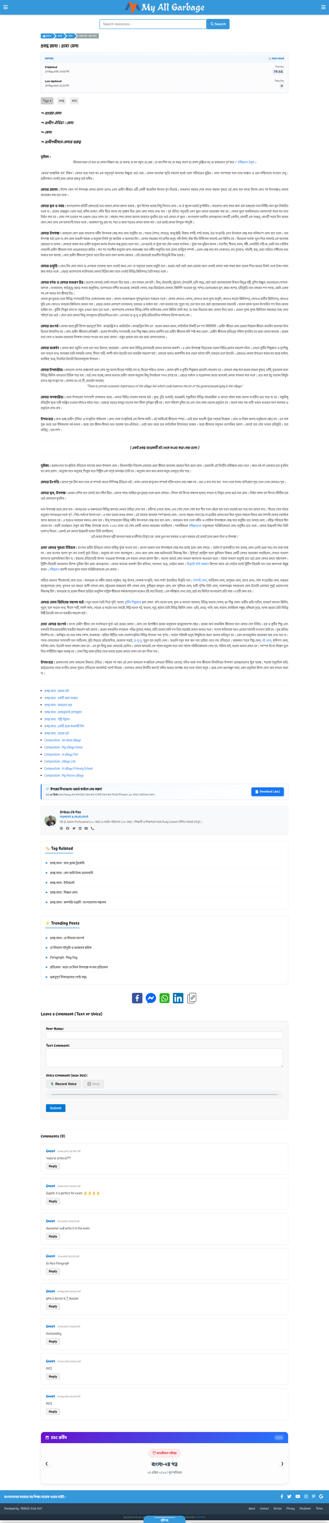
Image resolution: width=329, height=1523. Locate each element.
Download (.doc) (267, 791)
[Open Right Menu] (323, 7)
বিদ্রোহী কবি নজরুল (198, 563)
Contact (264, 1511)
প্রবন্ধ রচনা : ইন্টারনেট (59, 882)
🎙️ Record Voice (63, 1086)
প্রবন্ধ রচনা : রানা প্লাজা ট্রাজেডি (65, 862)
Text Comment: (164, 1056)
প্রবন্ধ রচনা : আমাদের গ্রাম (58, 704)
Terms (319, 1511)
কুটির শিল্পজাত (133, 601)
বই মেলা (266, 640)
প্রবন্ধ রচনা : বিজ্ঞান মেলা (61, 892)
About (251, 1511)
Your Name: (164, 1031)
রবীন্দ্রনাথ (54, 569)
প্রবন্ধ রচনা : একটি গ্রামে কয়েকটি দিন (64, 725)
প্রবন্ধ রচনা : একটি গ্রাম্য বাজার (61, 697)
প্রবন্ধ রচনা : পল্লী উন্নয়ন (57, 718)
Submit (55, 1110)
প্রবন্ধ (60, 35)
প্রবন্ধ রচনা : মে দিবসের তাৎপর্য (64, 937)
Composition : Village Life (60, 761)
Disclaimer (305, 1511)
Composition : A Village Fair (61, 753)
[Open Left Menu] (5, 7)
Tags (47, 100)
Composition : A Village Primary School (68, 768)
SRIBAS (25, 1511)
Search (216, 23)
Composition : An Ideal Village (62, 739)
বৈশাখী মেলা (200, 579)
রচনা (70, 35)
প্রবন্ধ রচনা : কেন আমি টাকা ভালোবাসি (69, 872)
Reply (53, 1169)
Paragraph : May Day (61, 957)
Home (47, 35)
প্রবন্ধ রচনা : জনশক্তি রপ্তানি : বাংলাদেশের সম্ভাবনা (75, 901)
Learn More (200, 1520)
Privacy (290, 1511)
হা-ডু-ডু (138, 640)
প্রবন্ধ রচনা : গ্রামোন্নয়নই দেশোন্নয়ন (63, 711)
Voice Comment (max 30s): (67, 1078)
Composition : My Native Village (64, 775)
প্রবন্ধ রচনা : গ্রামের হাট (56, 690)
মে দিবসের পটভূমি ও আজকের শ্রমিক (68, 947)
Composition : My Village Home (63, 747)
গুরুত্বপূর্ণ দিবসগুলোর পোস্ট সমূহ (66, 976)
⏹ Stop (93, 1086)
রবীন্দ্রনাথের (195, 525)
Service (278, 1511)
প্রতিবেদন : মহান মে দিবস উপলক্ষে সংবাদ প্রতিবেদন (76, 967)
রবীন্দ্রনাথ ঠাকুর (246, 161)
